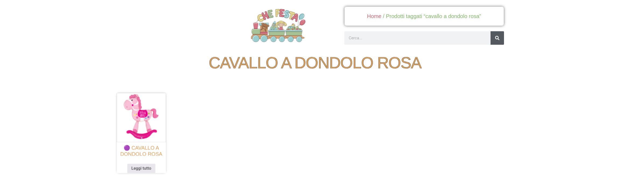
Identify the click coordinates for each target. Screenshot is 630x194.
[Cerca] (497, 38)
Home (374, 16)
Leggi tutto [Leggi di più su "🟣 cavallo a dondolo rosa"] (148, 166)
